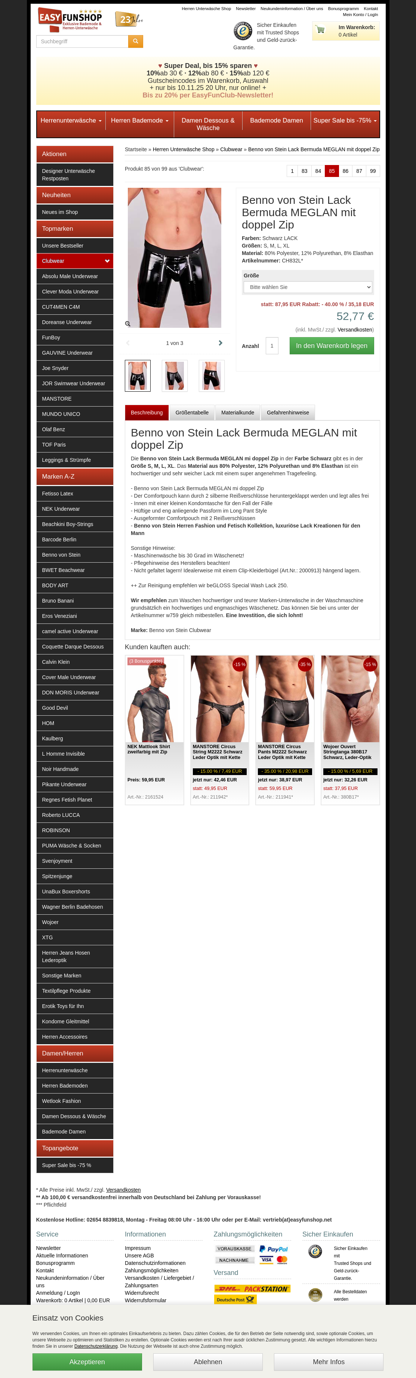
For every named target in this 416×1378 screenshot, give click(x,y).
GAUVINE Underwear (67, 353)
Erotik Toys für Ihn (63, 1006)
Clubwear (53, 261)
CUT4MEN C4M (61, 307)
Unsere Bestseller (63, 246)
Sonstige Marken (61, 976)
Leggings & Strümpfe (66, 460)
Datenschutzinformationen (155, 1263)
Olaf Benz (53, 429)
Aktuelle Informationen (62, 1256)
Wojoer (50, 922)
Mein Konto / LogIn (360, 14)
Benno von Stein (61, 555)
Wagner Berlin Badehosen (72, 907)
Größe (251, 276)
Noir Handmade (60, 769)
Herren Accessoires (64, 1037)
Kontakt (371, 8)
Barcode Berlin (59, 539)
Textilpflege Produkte (66, 991)
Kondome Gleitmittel (65, 1021)
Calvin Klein (56, 662)
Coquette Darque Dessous (73, 647)
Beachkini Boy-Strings (67, 524)
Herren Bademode (140, 120)
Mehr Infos (329, 1362)
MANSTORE (57, 399)
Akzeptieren (87, 1362)
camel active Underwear (70, 631)
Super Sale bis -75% (345, 120)
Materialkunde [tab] (237, 413)
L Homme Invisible (63, 754)
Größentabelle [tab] (192, 413)
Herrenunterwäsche (71, 120)
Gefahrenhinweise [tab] (288, 413)
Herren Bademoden (65, 1086)
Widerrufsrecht (142, 1293)
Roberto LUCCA (61, 815)
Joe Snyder (55, 368)
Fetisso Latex (57, 494)
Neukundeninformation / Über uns (292, 8)
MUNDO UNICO (61, 414)
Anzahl (248, 346)
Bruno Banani (58, 601)
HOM (48, 723)
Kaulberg (52, 738)
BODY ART (55, 585)
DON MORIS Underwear (70, 693)
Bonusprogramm (343, 8)
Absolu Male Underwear (70, 276)
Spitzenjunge (57, 876)
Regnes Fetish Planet (67, 800)
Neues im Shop (60, 212)
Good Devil (55, 708)
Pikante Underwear (64, 784)
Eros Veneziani (59, 616)
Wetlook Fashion (61, 1101)
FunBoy (51, 337)
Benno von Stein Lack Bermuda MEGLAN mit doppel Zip (314, 149)
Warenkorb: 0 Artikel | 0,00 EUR (73, 1300)
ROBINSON (56, 830)
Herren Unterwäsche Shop (206, 8)
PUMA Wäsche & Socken (71, 846)
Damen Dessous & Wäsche (208, 124)
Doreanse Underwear (67, 322)
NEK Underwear (61, 509)
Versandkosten (355, 330)
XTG (47, 937)
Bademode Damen (276, 120)
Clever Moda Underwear (70, 292)
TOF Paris (54, 445)
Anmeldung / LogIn (58, 1293)
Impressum (138, 1248)
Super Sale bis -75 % (67, 1165)
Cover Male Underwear (69, 677)
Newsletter (246, 8)
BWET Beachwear (63, 570)
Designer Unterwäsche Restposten (68, 174)
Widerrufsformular (145, 1300)
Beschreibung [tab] (147, 413)
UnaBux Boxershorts (66, 892)
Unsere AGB (139, 1256)
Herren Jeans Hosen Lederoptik (66, 956)
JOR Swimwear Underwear (73, 383)
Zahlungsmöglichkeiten (151, 1270)
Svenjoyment (57, 861)
